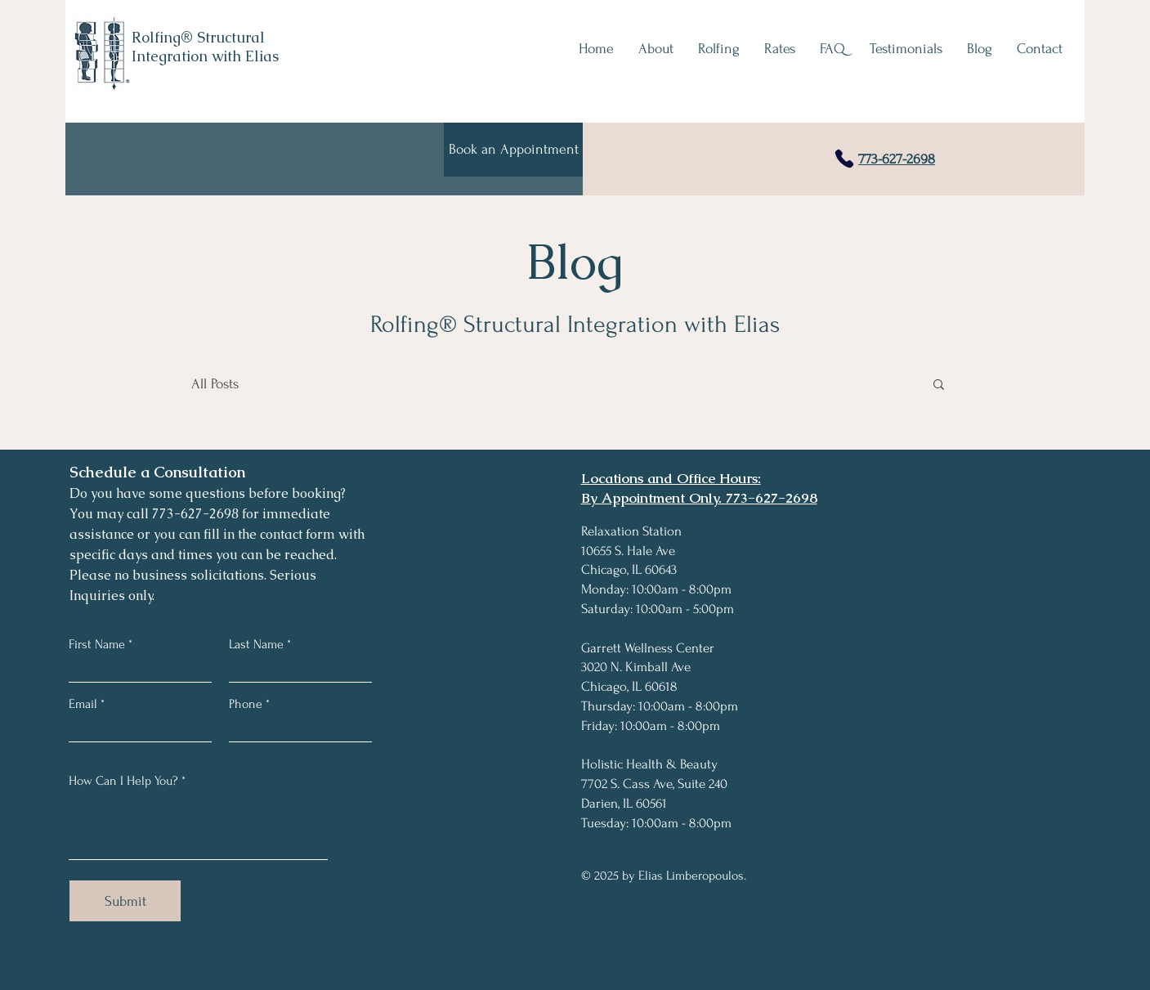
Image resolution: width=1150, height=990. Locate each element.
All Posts (215, 384)
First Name (97, 644)
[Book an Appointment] (513, 150)
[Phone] (844, 158)
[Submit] (125, 900)
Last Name (256, 644)
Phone (245, 703)
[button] (938, 385)
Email (83, 703)
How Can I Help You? (123, 780)
